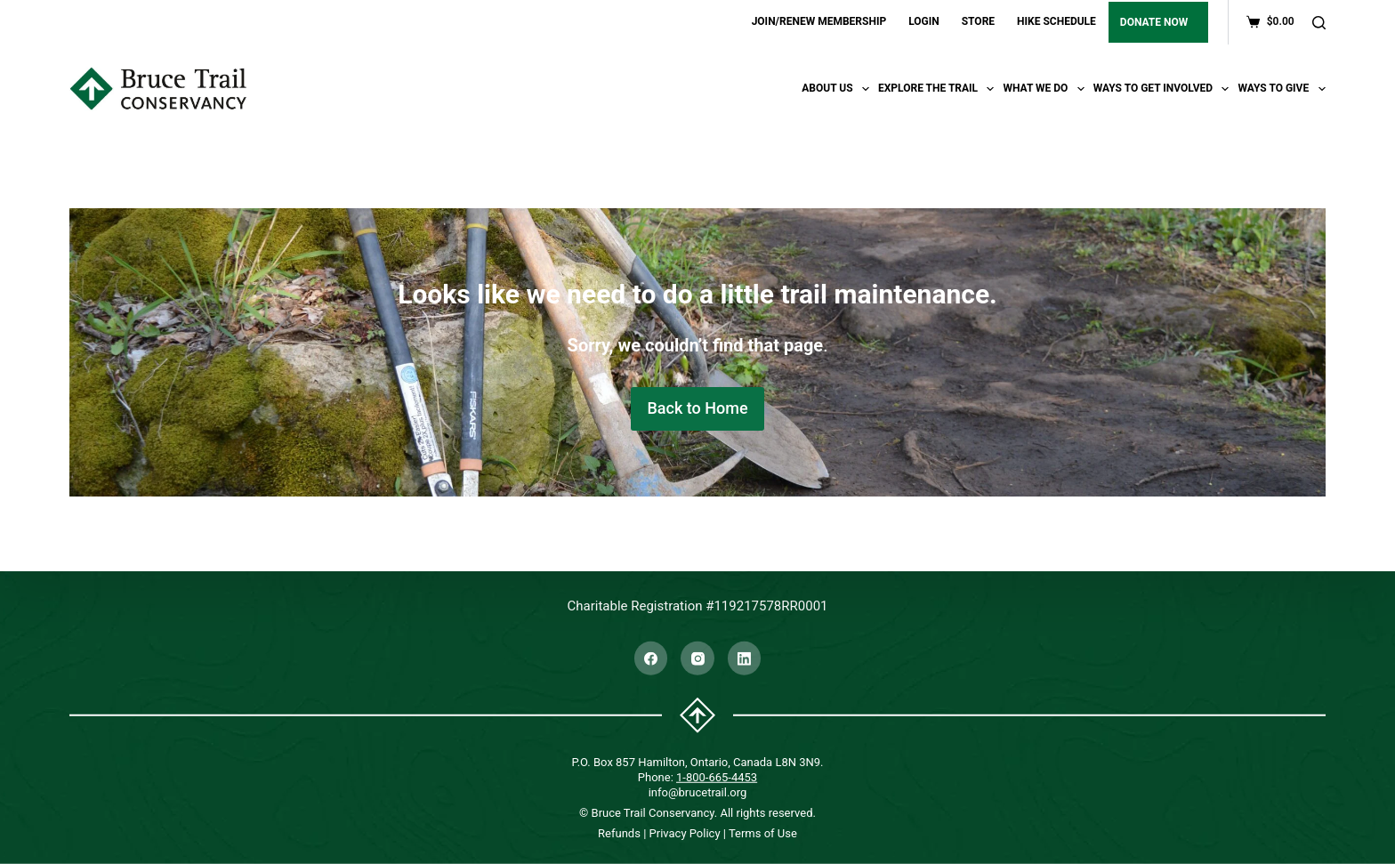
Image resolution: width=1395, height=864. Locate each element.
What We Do (1045, 89)
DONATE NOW (1154, 22)
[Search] (1319, 22)
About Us (838, 89)
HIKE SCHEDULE (1056, 21)
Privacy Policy (685, 833)
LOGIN (923, 21)
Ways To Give (1281, 89)
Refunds (619, 833)
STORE (978, 21)
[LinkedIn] (745, 658)
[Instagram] (697, 658)
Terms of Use (763, 833)
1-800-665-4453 (716, 776)
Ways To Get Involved (1163, 89)
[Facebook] (651, 658)
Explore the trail (938, 89)
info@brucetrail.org (698, 791)
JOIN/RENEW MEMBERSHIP (819, 21)
